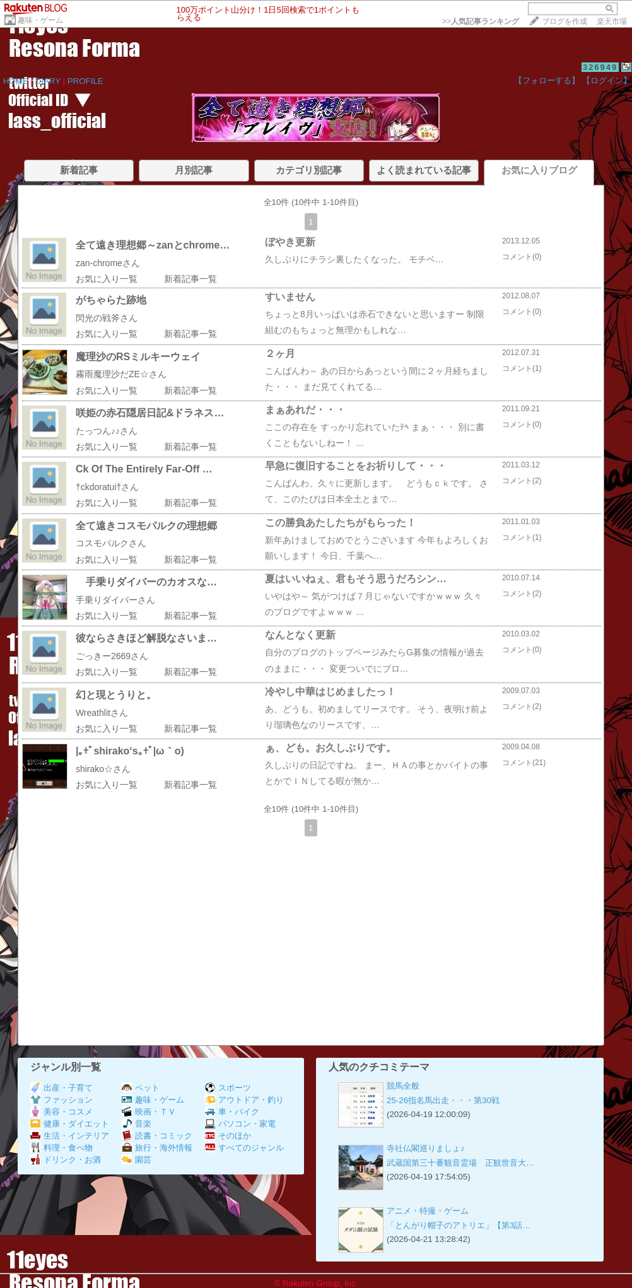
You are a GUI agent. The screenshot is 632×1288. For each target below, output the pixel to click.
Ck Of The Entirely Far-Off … (144, 469)
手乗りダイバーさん (115, 600)
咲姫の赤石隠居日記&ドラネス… (150, 412)
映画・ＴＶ (149, 1111)
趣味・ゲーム (40, 20)
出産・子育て (61, 1087)
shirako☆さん (103, 769)
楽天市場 (612, 21)
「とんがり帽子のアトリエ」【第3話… (459, 1225)
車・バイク (232, 1111)
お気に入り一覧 (107, 279)
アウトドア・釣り (244, 1099)
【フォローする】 (547, 80)
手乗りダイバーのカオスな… (146, 582)
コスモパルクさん (111, 543)
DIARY (48, 81)
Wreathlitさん (102, 713)
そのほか (228, 1135)
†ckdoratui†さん (107, 487)
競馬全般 (403, 1086)
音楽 (136, 1123)
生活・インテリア (69, 1135)
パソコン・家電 (240, 1123)
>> (480, 21)
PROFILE (85, 81)
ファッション (61, 1099)
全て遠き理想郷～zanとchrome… (153, 245)
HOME (15, 81)
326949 (600, 67)
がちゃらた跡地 (111, 300)
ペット (141, 1087)
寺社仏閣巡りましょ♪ (426, 1148)
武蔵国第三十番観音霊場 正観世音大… (460, 1163)
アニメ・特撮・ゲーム (428, 1210)
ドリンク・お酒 (65, 1159)
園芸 (136, 1159)
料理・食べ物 (61, 1147)
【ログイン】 (606, 80)
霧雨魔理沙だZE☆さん (121, 374)
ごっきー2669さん (112, 656)
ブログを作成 (564, 21)
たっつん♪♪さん (107, 431)
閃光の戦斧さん (107, 318)
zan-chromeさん (108, 263)
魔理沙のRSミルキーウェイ (138, 356)
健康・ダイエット (69, 1123)
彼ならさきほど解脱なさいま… (146, 638)
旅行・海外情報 (157, 1147)
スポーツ (228, 1087)
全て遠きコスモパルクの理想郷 (146, 525)
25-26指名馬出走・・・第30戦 (443, 1100)
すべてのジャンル (244, 1147)
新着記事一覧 (190, 279)
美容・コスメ (61, 1111)
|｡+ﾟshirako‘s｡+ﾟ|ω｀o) (130, 751)
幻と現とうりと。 (116, 694)
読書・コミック (157, 1135)
